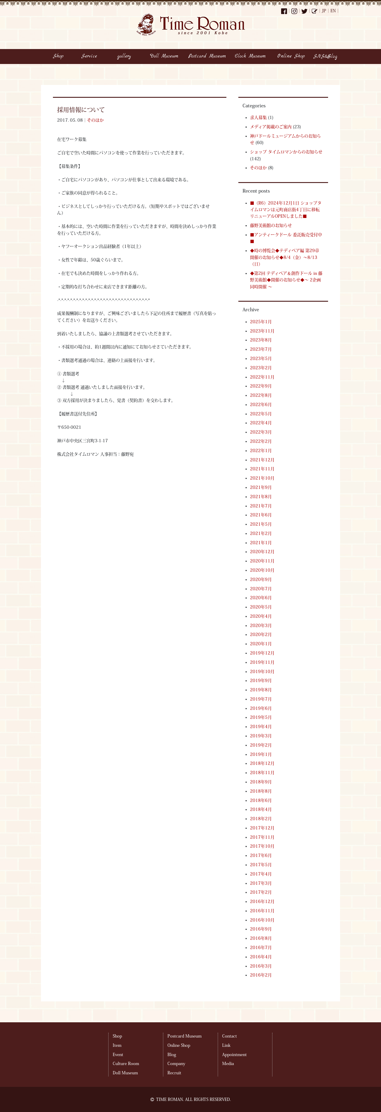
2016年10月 (262, 920)
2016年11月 (262, 911)
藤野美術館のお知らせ (271, 225)
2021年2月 (261, 533)
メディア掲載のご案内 (271, 127)
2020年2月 (261, 634)
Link (226, 1045)
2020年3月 (261, 625)
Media (228, 1063)
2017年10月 (262, 846)
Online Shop (178, 1045)
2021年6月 (261, 515)
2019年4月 (261, 726)
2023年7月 (261, 349)
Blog (171, 1054)
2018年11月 (262, 773)
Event (118, 1054)
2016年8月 (261, 938)
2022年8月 (261, 395)
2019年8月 (261, 690)
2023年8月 (261, 340)
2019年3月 (261, 736)
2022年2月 (261, 441)
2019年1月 (261, 754)
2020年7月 (261, 589)
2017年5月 (261, 865)
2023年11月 (262, 331)
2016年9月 (261, 929)
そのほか (95, 120)
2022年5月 (261, 414)
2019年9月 (261, 680)
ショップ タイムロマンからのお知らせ (286, 152)
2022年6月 (261, 404)
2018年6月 (261, 800)
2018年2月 (261, 819)
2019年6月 (261, 708)
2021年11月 (262, 469)
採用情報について (81, 110)
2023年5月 (261, 358)
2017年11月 (262, 837)
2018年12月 (262, 763)
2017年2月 (261, 892)
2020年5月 (261, 607)
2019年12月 (262, 653)
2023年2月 (261, 368)
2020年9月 (261, 579)
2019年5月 (261, 717)
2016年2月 (261, 975)
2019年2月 (261, 745)
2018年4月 (261, 809)
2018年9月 (261, 782)
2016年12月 (262, 901)
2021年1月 (261, 543)
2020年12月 (262, 552)
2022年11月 (262, 377)
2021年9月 (261, 487)
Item (117, 1045)
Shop (117, 1036)
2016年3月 (261, 966)
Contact (229, 1036)
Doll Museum (125, 1073)
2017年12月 (262, 828)
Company (176, 1063)
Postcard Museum (184, 1036)
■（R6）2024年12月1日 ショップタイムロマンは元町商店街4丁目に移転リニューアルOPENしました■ (285, 210)
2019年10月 (262, 671)
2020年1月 (261, 644)
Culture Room (126, 1063)
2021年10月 (262, 478)
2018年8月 (261, 791)
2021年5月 (261, 524)
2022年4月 (261, 423)
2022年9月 (261, 386)
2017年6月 (261, 855)
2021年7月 (261, 506)
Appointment (234, 1054)
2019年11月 (262, 662)
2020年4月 (261, 616)
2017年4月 (261, 874)
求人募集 (258, 117)
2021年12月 (262, 460)
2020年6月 (261, 598)
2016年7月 (261, 947)
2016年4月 (261, 957)
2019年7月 (261, 699)
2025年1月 (261, 322)
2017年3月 (261, 883)
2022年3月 (261, 432)
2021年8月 (261, 497)
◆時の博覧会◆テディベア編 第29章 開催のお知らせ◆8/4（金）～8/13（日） (284, 257)
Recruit (174, 1073)
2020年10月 (262, 570)
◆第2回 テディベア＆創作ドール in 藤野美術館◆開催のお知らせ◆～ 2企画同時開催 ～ (286, 280)
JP (324, 11)
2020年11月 (262, 561)
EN (333, 11)
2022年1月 (261, 451)
